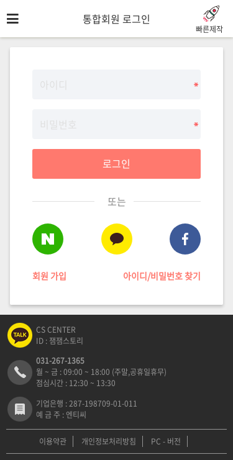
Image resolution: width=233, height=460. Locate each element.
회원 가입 (49, 275)
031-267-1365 (60, 360)
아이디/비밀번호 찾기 (162, 275)
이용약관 (52, 441)
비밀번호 (0, 37)
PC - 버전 (166, 441)
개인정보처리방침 (108, 441)
